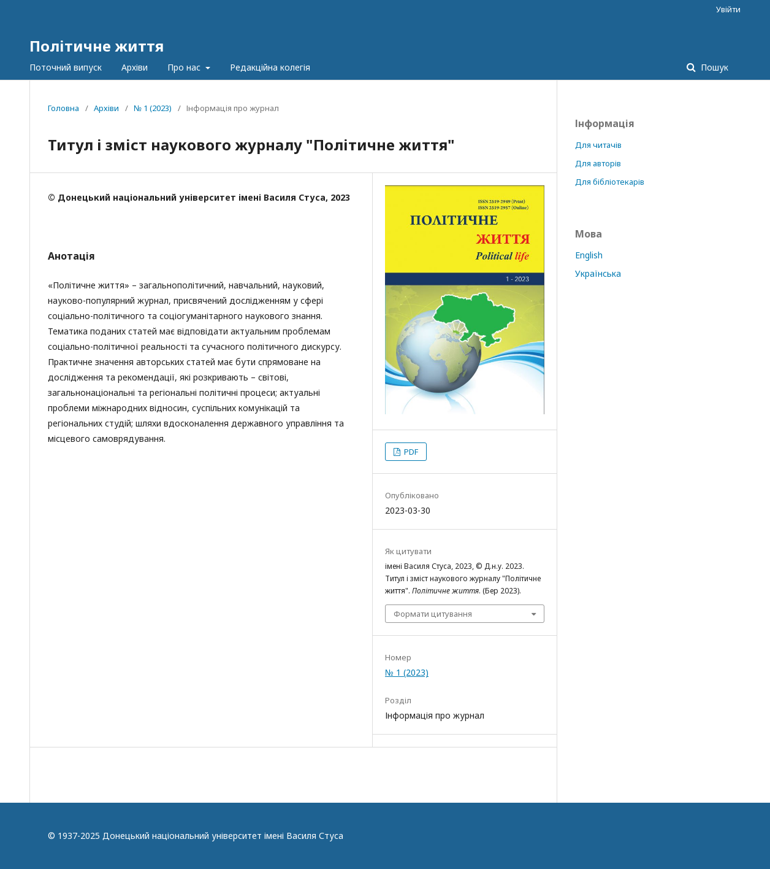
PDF (410, 451)
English (589, 255)
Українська (598, 273)
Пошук (713, 67)
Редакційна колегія (270, 67)
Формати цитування (433, 613)
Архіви (134, 67)
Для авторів (598, 163)
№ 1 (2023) (153, 108)
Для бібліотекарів (609, 181)
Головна (63, 108)
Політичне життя (96, 46)
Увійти (728, 9)
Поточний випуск (65, 67)
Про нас (185, 67)
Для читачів (598, 144)
